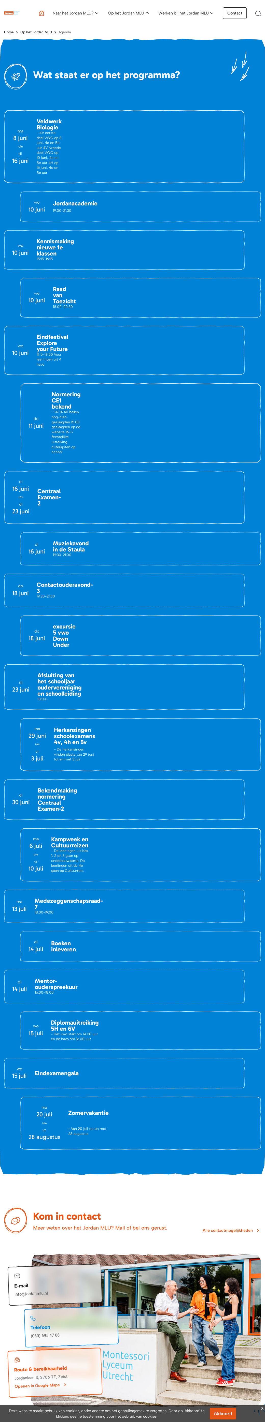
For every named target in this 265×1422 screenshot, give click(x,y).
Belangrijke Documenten (92, 1345)
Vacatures (12, 1353)
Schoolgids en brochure (159, 1359)
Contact (234, 13)
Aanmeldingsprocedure (159, 1337)
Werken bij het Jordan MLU (183, 13)
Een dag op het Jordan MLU (230, 1337)
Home (9, 32)
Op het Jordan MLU (126, 13)
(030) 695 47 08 (45, 1176)
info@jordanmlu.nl (31, 1135)
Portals (77, 1353)
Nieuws (10, 1345)
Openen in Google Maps (37, 1226)
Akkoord (223, 1413)
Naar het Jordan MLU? (73, 13)
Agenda (65, 32)
